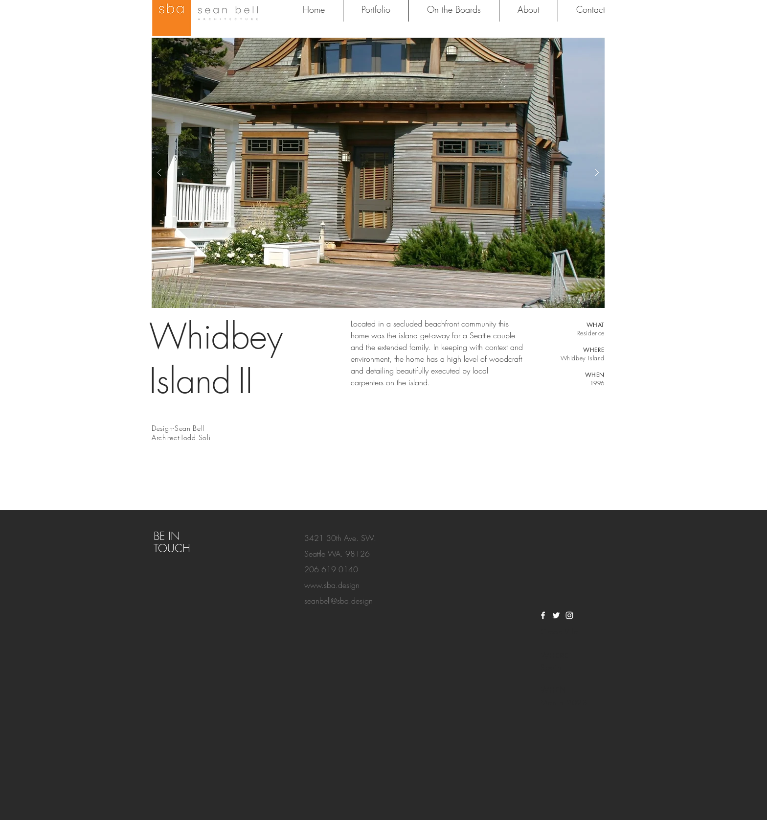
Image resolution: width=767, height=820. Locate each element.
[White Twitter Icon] (556, 615)
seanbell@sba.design (338, 600)
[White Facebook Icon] (543, 615)
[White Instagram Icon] (569, 615)
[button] (378, 173)
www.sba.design (332, 585)
